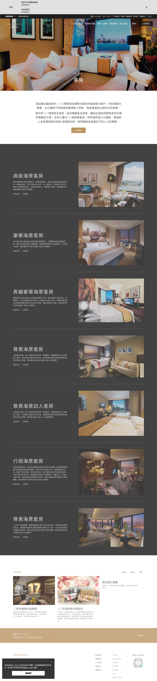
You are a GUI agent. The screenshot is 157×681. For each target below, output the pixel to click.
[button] (24, 16)
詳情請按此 (25, 5)
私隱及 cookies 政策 (29, 668)
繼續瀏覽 (28, 673)
